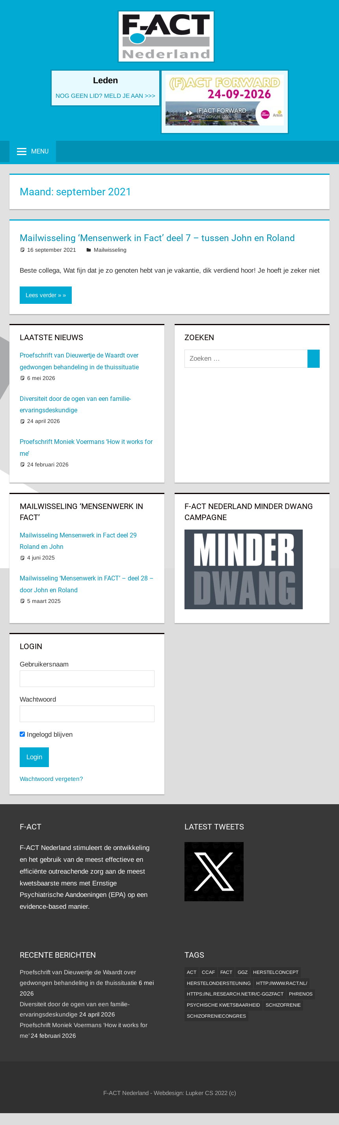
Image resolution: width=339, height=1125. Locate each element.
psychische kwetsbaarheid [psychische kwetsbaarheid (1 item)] (223, 1005)
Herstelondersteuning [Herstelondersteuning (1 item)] (219, 983)
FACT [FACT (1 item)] (226, 972)
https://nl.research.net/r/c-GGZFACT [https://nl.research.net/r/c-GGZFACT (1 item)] (235, 994)
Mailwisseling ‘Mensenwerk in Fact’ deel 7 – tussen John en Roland (157, 237)
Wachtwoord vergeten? (51, 778)
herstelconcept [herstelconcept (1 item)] (275, 972)
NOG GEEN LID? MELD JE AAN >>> (105, 95)
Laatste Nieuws (51, 337)
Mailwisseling (110, 250)
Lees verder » (43, 295)
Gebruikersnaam (44, 664)
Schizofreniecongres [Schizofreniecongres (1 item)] (216, 1016)
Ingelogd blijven (46, 734)
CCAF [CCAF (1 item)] (208, 972)
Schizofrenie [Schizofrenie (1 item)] (283, 1005)
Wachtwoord (38, 699)
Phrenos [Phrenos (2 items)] (301, 994)
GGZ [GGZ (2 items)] (243, 972)
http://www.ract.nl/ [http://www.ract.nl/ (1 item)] (281, 983)
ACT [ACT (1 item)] (191, 972)
